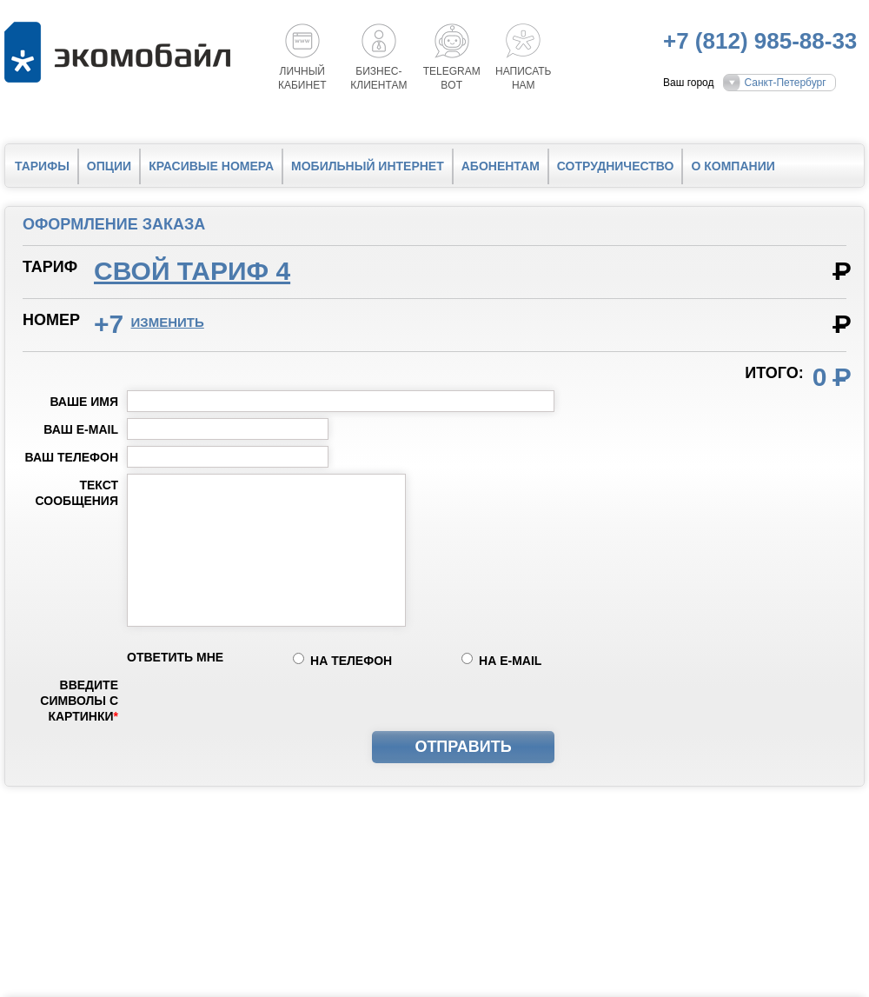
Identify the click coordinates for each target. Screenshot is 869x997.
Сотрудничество (615, 166)
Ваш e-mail (80, 429)
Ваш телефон (71, 457)
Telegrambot (452, 78)
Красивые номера (211, 166)
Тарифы (42, 166)
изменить (167, 322)
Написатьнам (523, 78)
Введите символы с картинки (79, 700)
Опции (109, 166)
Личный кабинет (302, 78)
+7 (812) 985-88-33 (760, 41)
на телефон (351, 661)
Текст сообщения (77, 493)
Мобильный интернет (367, 166)
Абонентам (500, 166)
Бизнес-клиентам (378, 78)
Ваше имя (84, 402)
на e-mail (510, 661)
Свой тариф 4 (192, 270)
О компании (732, 166)
